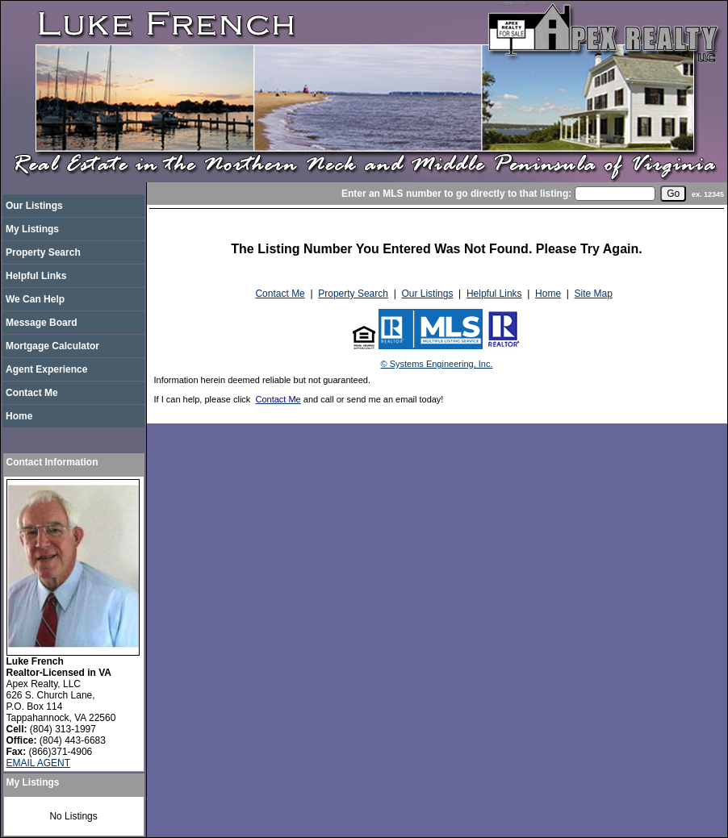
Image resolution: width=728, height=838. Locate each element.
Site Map (594, 293)
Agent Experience (46, 369)
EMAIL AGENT (38, 763)
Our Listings (34, 205)
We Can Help (35, 299)
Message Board (41, 322)
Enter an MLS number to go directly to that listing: (456, 193)
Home (19, 416)
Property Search (43, 252)
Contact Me (32, 392)
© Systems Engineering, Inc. (437, 364)
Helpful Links (36, 275)
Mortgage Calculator (52, 346)
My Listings (32, 229)
